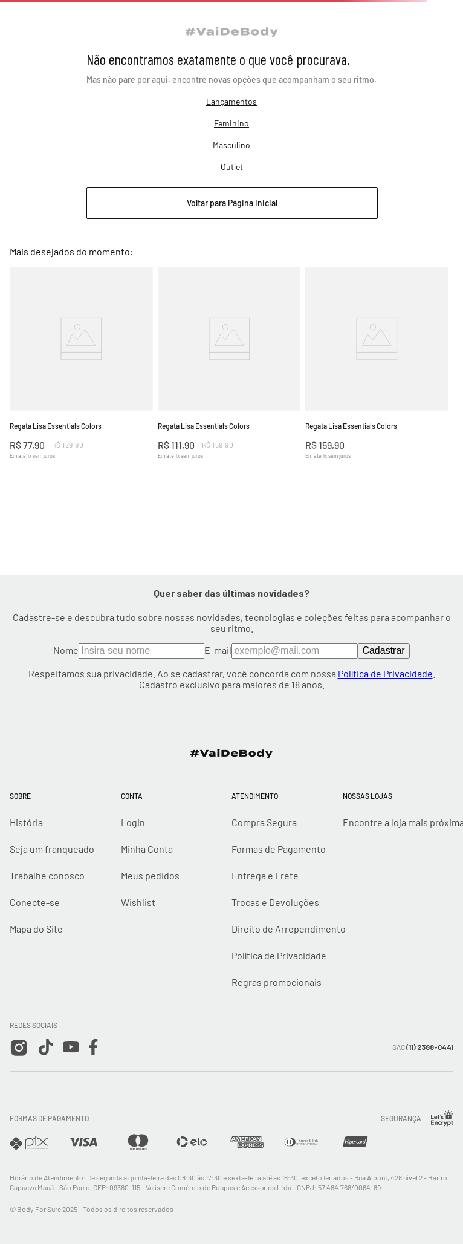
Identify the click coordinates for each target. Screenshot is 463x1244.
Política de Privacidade (385, 673)
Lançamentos (231, 101)
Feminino (231, 123)
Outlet (232, 166)
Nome (128, 650)
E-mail (280, 650)
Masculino (231, 145)
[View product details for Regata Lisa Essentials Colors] (81, 379)
